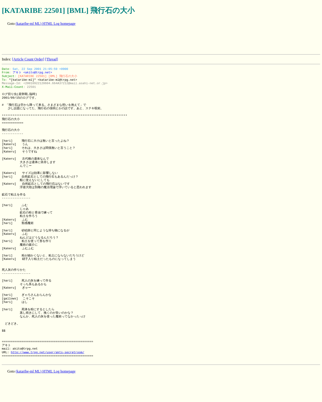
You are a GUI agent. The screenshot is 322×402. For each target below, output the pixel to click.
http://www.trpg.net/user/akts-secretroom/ (47, 352)
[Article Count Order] (28, 59)
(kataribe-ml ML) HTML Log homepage (46, 24)
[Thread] (51, 59)
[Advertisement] (85, 40)
